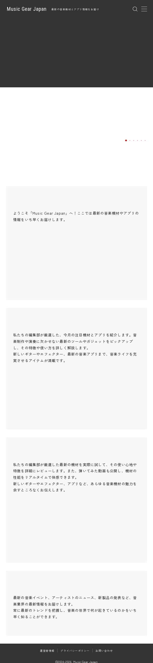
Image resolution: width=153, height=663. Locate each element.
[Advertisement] (76, 53)
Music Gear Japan (27, 9)
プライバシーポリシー (75, 650)
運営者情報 (47, 650)
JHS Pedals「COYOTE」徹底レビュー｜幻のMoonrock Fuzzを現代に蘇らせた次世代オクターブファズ (116, 119)
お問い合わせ (104, 650)
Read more (102, 140)
